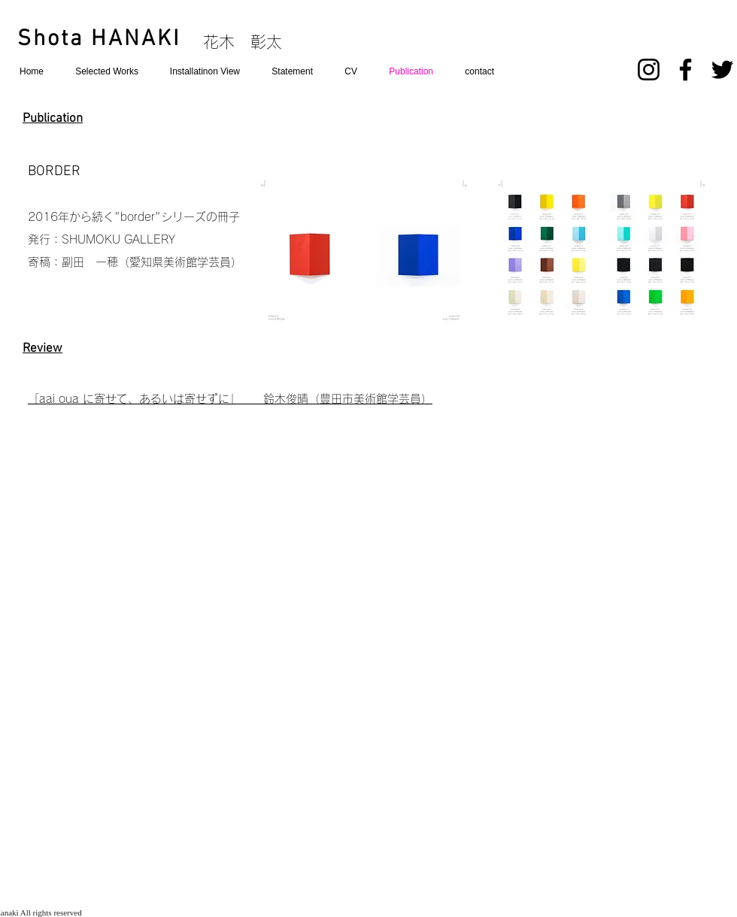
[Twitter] (722, 69)
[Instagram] (648, 69)
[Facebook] (685, 69)
